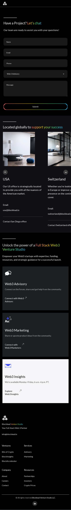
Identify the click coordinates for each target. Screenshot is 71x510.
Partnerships (29, 476)
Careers (5, 481)
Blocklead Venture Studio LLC (43, 498)
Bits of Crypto (8, 452)
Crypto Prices (30, 485)
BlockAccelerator (9, 461)
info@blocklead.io (9, 434)
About (4, 476)
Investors (28, 481)
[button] (66, 3)
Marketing (28, 456)
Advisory (28, 452)
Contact (5, 485)
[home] (5, 3)
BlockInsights (7, 456)
